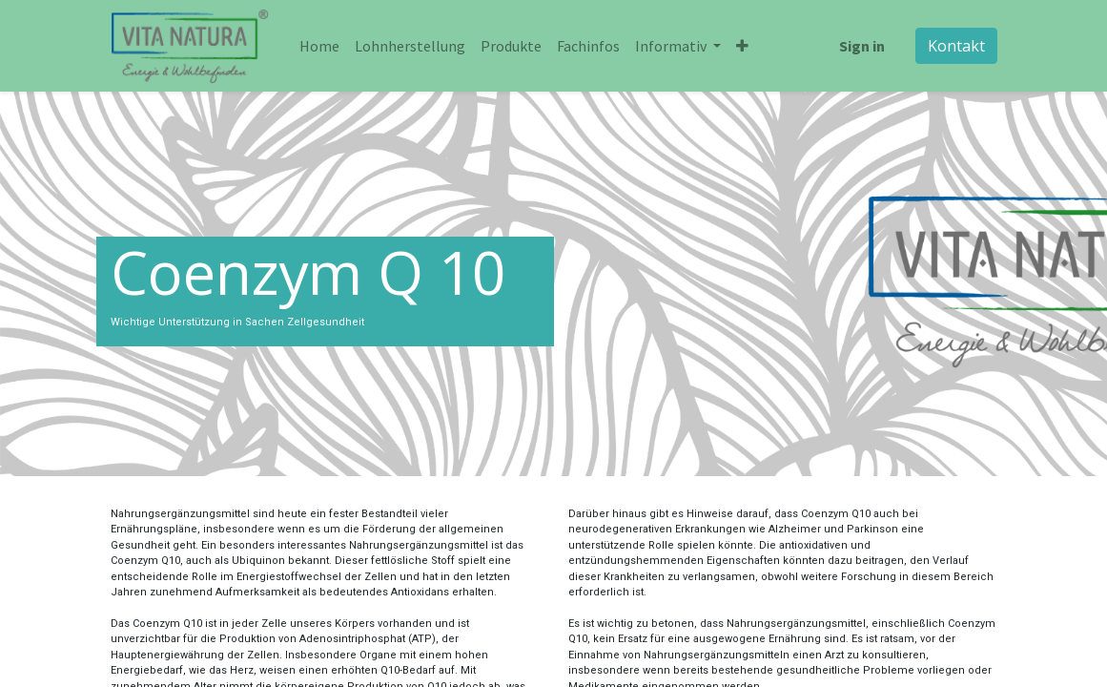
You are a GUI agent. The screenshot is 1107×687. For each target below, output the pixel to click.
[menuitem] (319, 46)
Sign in (862, 45)
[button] (742, 46)
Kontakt (956, 45)
